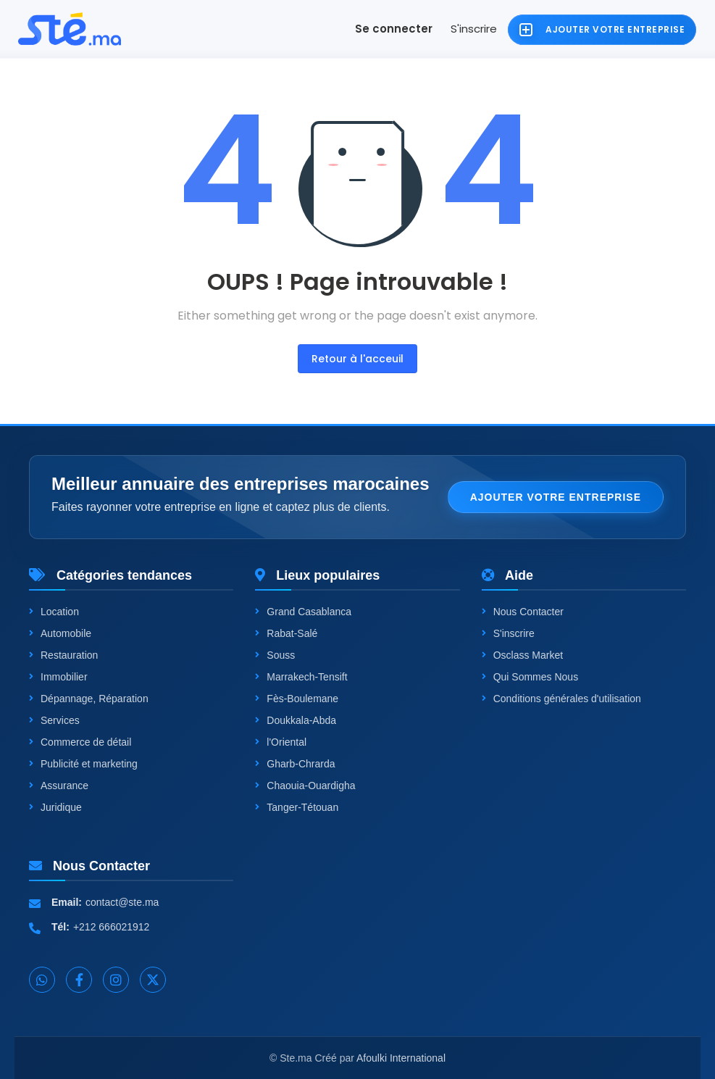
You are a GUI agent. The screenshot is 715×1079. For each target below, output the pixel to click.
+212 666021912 (111, 927)
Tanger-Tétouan (296, 807)
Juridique (55, 807)
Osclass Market (522, 655)
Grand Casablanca (303, 611)
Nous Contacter (523, 611)
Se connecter (393, 28)
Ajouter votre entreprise (555, 497)
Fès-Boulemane (296, 698)
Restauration (63, 655)
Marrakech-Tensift (301, 677)
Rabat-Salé (286, 633)
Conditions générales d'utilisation (561, 698)
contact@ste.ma (122, 902)
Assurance (58, 785)
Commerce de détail (80, 742)
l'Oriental (280, 742)
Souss (275, 655)
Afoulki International (401, 1058)
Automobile (60, 633)
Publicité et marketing (83, 764)
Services (54, 720)
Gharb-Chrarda (295, 764)
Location (54, 611)
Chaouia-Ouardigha (305, 785)
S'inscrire (474, 28)
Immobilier (58, 677)
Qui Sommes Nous (530, 677)
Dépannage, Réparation (89, 698)
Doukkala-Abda (295, 720)
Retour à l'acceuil (357, 358)
